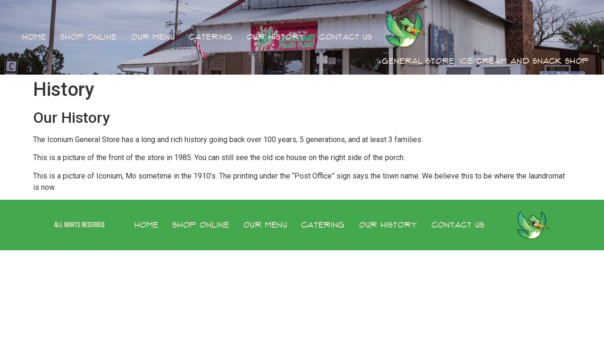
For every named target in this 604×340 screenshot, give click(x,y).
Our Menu (153, 37)
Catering (211, 37)
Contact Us (345, 37)
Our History (276, 37)
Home (34, 37)
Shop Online (88, 37)
